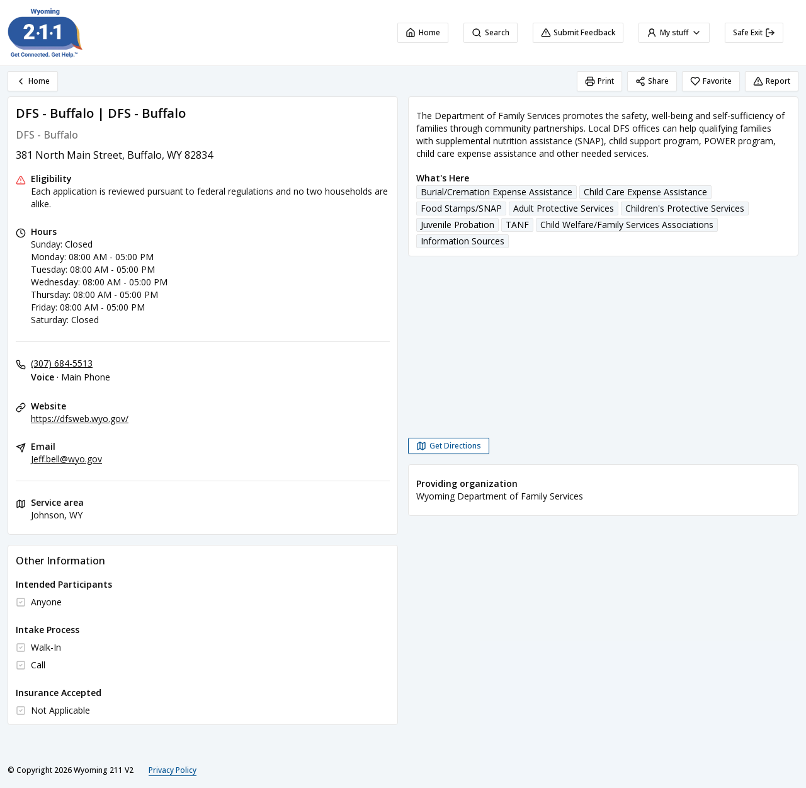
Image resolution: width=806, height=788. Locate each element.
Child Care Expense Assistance (645, 192)
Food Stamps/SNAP (461, 208)
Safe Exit (754, 32)
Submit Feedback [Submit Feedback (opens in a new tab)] (578, 32)
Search (490, 32)
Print (599, 81)
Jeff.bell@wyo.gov (66, 459)
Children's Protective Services (684, 208)
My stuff (674, 32)
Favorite (711, 81)
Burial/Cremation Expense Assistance (496, 192)
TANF (517, 225)
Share (652, 81)
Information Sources (462, 241)
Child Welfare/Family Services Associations (626, 225)
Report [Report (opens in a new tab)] (771, 81)
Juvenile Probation (457, 225)
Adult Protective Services (563, 208)
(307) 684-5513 (62, 363)
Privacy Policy (172, 770)
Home (423, 32)
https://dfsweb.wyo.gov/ (79, 419)
